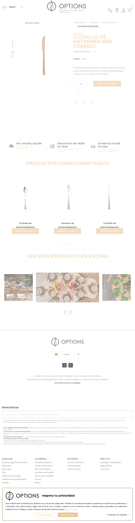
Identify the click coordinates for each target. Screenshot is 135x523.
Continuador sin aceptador (118, 515)
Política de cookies (72, 510)
